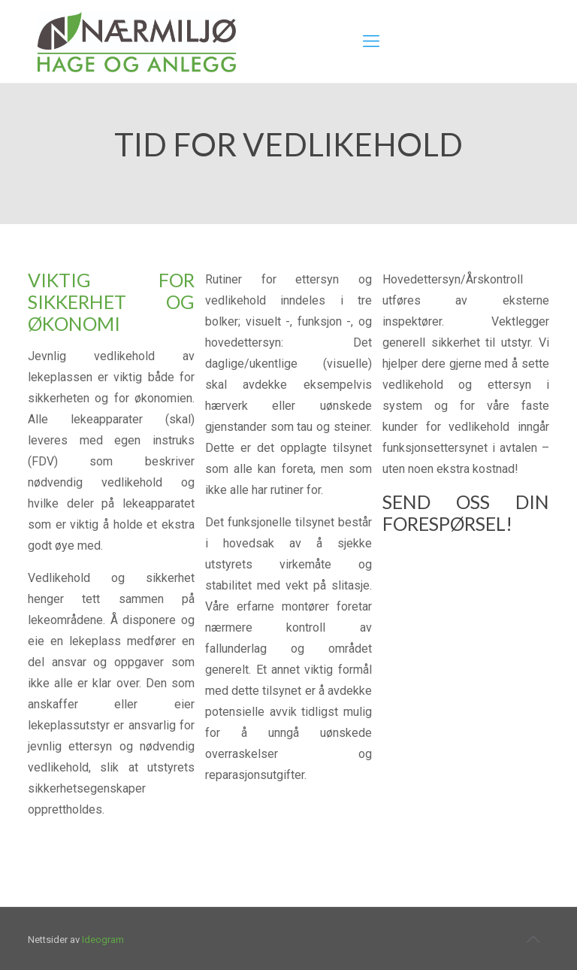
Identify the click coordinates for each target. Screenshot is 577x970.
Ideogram (103, 939)
